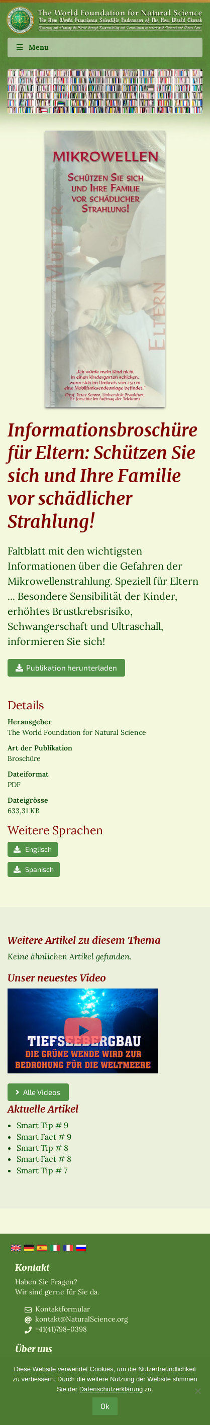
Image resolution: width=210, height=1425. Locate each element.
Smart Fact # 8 (44, 1159)
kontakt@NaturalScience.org (81, 1319)
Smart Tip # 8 (42, 1148)
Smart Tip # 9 (42, 1125)
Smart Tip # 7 (42, 1170)
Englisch (33, 849)
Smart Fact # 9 (44, 1137)
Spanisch (34, 869)
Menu (32, 47)
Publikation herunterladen (66, 667)
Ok (105, 1405)
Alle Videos (38, 1092)
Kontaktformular (62, 1308)
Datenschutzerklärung (111, 1389)
